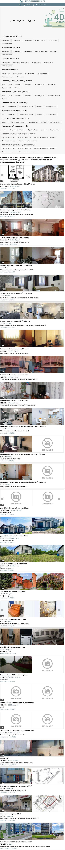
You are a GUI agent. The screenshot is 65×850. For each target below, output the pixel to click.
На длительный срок (41, 51)
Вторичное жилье (40, 40)
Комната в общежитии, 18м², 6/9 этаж (14, 349)
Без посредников (7, 43)
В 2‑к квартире (36, 62)
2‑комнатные (16, 40)
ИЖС (3, 106)
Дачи (10, 84)
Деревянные (51, 84)
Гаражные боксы (33, 122)
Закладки (27, 4)
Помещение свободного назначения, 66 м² (16, 842)
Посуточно (53, 51)
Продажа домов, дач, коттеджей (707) (17, 81)
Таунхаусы (28, 84)
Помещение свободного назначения (44, 137)
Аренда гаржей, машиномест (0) (15, 126)
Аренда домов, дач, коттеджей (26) (16, 92)
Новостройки (53, 40)
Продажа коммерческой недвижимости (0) (19, 134)
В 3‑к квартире (48, 62)
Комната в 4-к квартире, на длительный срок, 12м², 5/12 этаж (23, 482)
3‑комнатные (28, 40)
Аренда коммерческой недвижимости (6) (18, 145)
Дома (3, 84)
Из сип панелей (6, 88)
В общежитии (6, 62)
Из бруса (17, 88)
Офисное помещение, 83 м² (10, 814)
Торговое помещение (24, 137)
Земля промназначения (26, 106)
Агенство (39, 106)
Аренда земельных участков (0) (14, 110)
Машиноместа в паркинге (17, 122)
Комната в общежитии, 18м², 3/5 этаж (14, 401)
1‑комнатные (5, 40)
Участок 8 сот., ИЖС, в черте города (13, 675)
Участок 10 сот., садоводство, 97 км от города (17, 703)
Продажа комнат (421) (10, 58)
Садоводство (12, 106)
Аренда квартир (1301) (11, 47)
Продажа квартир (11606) (12, 36)
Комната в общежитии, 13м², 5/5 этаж (14, 375)
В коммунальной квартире (20, 62)
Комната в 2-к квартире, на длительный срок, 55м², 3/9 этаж (22, 454)
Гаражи (4, 122)
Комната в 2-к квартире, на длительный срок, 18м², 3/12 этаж (23, 426)
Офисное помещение (8, 137)
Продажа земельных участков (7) (15, 103)
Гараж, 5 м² (4, 758)
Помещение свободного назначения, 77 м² (16, 786)
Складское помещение (8, 141)
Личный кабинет (39, 4)
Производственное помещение (28, 141)
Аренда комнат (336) (10, 70)
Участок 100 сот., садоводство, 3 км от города (17, 730)
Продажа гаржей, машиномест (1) (15, 118)
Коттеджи (18, 84)
